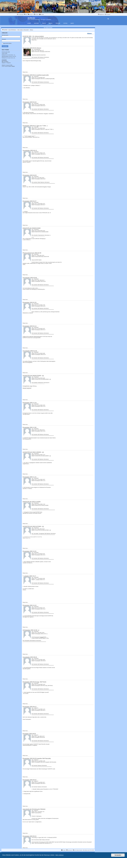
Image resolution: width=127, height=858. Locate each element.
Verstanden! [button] (118, 855)
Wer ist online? (5, 61)
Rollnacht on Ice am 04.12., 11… (9, 55)
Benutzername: (5, 35)
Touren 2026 (4, 53)
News (50, 23)
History (36, 23)
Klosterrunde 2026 (6, 52)
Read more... (34, 40)
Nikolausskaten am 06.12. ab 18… (9, 56)
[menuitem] (25, 14)
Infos (44, 23)
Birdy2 (13, 66)
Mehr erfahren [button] (59, 855)
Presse (58, 23)
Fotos (65, 23)
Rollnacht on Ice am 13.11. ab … (9, 57)
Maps (72, 23)
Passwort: (4, 39)
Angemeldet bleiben (7, 43)
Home (29, 23)
